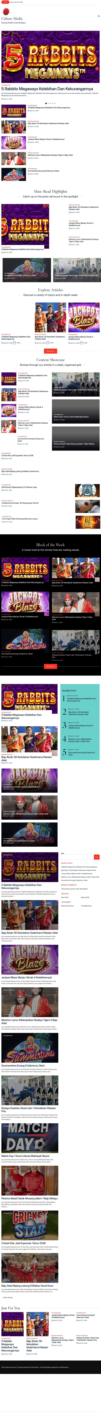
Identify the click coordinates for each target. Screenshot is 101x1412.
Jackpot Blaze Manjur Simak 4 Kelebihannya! (26, 977)
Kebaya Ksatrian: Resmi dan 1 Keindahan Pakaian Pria (28, 1110)
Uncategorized (6, 85)
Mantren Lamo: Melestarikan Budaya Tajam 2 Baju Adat (29, 1021)
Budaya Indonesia (7, 754)
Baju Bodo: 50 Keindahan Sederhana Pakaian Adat (26, 758)
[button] (46, 103)
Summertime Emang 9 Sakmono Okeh (23, 1065)
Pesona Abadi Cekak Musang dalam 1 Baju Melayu (29, 1198)
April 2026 (64, 897)
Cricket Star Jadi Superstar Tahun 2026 (23, 1243)
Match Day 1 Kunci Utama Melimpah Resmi (25, 1156)
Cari (62, 853)
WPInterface (64, 1367)
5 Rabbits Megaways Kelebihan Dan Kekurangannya (21, 716)
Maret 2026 (85, 897)
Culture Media (11, 18)
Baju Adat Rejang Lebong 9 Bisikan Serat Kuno (27, 1285)
